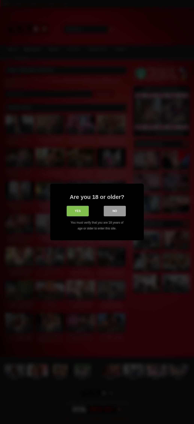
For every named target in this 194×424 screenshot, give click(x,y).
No (115, 211)
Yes (78, 211)
